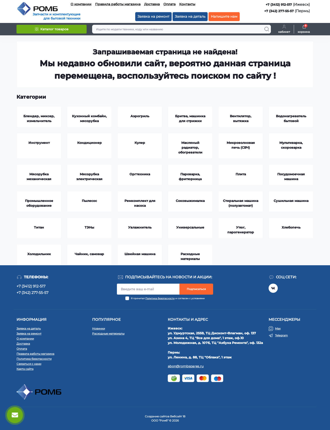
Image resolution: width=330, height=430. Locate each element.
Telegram (281, 335)
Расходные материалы (108, 333)
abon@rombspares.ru (186, 366)
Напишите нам (224, 16)
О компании (81, 4)
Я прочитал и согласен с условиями (168, 298)
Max (277, 328)
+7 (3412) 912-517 (279, 5)
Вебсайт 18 (177, 416)
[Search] (267, 29)
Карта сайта (24, 369)
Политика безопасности (160, 298)
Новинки (98, 328)
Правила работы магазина (117, 4)
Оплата (169, 4)
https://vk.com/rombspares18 (273, 288)
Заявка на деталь (190, 16)
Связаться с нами (28, 364)
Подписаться (196, 289)
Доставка (152, 4)
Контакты (187, 4)
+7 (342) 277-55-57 (279, 11)
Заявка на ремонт (153, 16)
